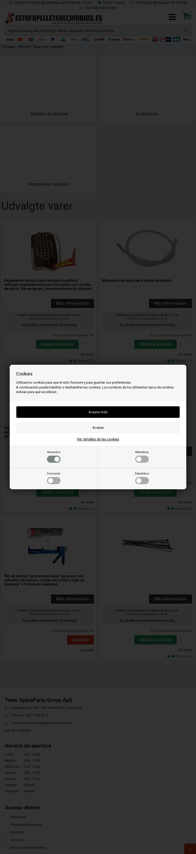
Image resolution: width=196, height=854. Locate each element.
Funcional (53, 478)
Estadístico (142, 478)
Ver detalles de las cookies (98, 439)
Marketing (142, 456)
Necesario (53, 456)
